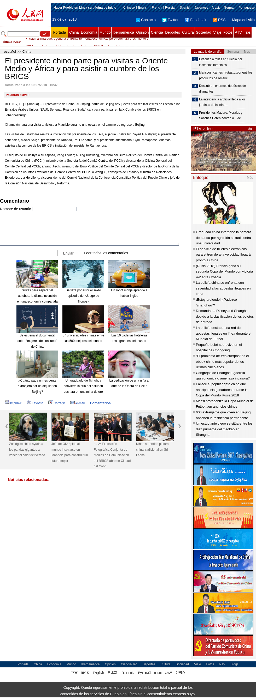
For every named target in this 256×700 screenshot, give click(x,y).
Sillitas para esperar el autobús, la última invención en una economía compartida (37, 295)
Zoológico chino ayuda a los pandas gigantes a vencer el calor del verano (27, 449)
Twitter (170, 20)
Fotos (227, 32)
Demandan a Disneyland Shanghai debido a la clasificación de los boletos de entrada (225, 316)
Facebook (195, 20)
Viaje (217, 32)
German (229, 7)
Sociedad (203, 32)
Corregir (56, 403)
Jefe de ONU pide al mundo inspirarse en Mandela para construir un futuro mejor (69, 452)
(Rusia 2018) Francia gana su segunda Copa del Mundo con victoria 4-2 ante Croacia (224, 271)
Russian (170, 7)
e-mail (77, 403)
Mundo (105, 32)
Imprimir (13, 403)
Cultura (188, 32)
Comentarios (100, 403)
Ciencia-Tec (129, 664)
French (156, 7)
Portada (59, 32)
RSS (219, 20)
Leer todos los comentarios (106, 253)
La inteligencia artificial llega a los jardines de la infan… (222, 102)
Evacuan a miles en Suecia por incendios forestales (220, 62)
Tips (247, 32)
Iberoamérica (123, 32)
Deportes (172, 32)
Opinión (142, 32)
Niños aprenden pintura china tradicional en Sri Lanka (152, 449)
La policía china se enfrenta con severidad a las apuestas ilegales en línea (223, 288)
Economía (89, 32)
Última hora (11, 42)
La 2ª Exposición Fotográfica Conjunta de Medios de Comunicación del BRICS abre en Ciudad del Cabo (112, 455)
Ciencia (157, 32)
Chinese (129, 7)
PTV (238, 32)
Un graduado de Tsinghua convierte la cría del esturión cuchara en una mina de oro (83, 386)
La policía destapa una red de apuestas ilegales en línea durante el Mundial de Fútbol (223, 333)
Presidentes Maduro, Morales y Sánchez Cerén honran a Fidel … (222, 115)
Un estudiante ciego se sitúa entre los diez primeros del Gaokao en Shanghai (224, 429)
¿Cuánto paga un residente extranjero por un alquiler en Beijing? (37, 386)
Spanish (185, 7)
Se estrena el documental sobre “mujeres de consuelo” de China (37, 341)
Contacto (146, 20)
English (143, 7)
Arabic (216, 7)
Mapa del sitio (243, 20)
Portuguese (247, 7)
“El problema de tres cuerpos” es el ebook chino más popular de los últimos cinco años (222, 361)
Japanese (201, 7)
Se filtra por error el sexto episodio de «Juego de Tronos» (83, 295)
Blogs (234, 664)
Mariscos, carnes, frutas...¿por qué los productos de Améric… (225, 75)
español (10, 51)
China (74, 32)
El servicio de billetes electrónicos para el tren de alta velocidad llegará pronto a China (223, 254)
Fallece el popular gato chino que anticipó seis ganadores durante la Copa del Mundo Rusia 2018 (222, 389)
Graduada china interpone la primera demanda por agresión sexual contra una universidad (223, 237)
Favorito (35, 403)
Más (250, 129)
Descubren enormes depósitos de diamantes (222, 88)
